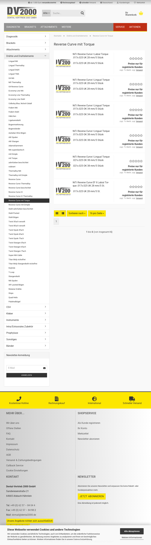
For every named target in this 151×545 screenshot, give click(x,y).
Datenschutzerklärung (82, 539)
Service (120, 27)
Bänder (10, 345)
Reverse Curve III (16, 192)
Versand (87, 3)
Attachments (49, 27)
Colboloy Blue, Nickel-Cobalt (20, 103)
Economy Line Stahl (17, 99)
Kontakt (10, 439)
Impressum (12, 444)
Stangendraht (14, 276)
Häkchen (12, 116)
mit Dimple (13, 154)
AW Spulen (13, 137)
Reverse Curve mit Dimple (19, 205)
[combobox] (77, 213)
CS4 (8, 307)
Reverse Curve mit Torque (19, 200)
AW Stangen (14, 141)
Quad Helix (13, 297)
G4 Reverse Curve (16, 86)
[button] (106, 2)
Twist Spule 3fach (16, 230)
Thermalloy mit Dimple (18, 175)
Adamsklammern (16, 146)
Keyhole (12, 268)
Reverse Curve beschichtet (20, 188)
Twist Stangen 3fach (17, 243)
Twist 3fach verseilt (17, 221)
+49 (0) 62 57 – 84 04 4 (22, 505)
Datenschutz (12, 449)
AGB (8, 454)
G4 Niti (11, 78)
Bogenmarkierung (16, 124)
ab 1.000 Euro (42, 3)
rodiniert (12, 167)
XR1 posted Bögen (16, 285)
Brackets (30, 27)
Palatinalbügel (14, 301)
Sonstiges (11, 339)
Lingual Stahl (14, 70)
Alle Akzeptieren (132, 531)
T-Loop (11, 272)
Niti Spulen (13, 281)
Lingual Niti (13, 61)
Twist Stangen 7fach (17, 251)
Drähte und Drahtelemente (20, 56)
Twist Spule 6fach (16, 234)
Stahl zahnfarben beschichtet (21, 209)
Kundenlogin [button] (123, 3)
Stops (11, 293)
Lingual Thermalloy (16, 65)
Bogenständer (14, 129)
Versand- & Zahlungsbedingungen (23, 460)
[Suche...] (46, 13)
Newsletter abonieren (89, 439)
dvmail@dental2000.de (24, 514)
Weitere (66, 27)
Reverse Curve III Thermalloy (20, 196)
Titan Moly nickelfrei (17, 259)
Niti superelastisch (16, 150)
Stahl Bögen (14, 217)
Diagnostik (13, 27)
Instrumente (12, 320)
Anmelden (26, 375)
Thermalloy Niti (15, 171)
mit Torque (13, 158)
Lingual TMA (14, 74)
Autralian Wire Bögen (17, 133)
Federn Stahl (14, 112)
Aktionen (134, 27)
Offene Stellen (13, 428)
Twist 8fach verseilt (17, 226)
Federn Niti (13, 108)
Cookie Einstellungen (17, 470)
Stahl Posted (14, 213)
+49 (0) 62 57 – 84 (21, 510)
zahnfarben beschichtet (18, 162)
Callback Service (14, 465)
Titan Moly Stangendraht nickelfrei (23, 264)
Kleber (9, 313)
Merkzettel (139, 3)
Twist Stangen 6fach (17, 247)
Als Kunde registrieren (89, 423)
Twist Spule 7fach (16, 238)
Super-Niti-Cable (15, 255)
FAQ (8, 433)
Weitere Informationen (132, 537)
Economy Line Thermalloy (19, 95)
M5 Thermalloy (15, 82)
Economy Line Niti (16, 91)
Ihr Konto (82, 428)
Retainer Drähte (15, 289)
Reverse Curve (14, 179)
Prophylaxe (12, 332)
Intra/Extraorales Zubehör (19, 326)
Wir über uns (12, 423)
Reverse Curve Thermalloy (19, 184)
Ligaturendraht (15, 120)
